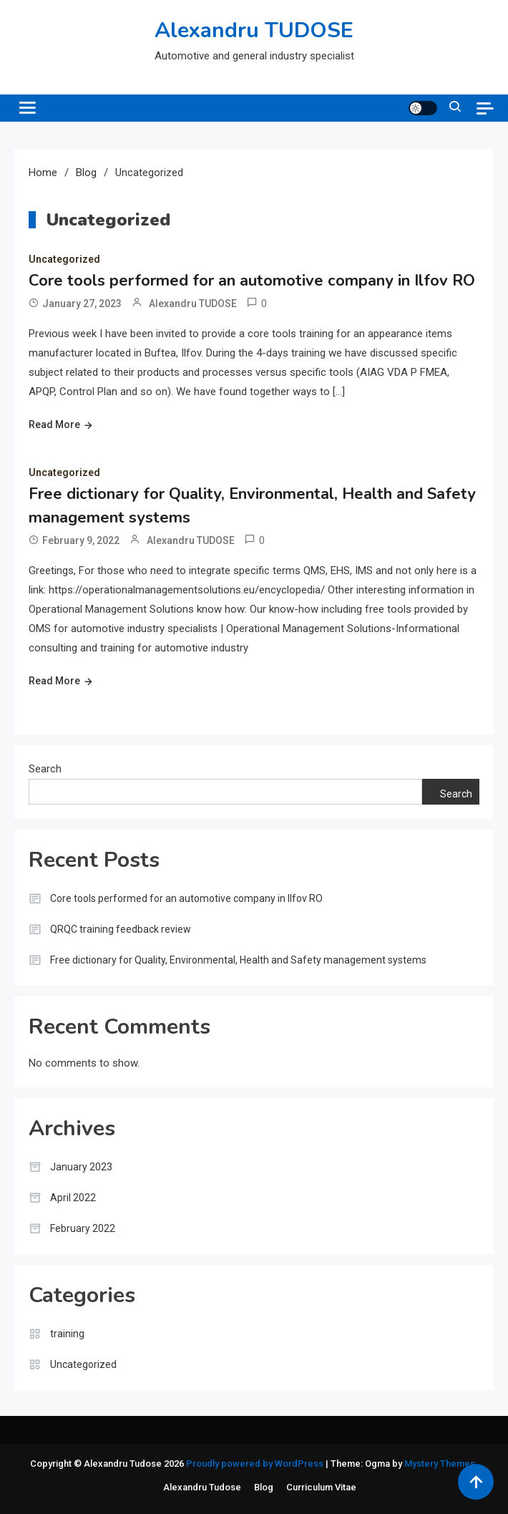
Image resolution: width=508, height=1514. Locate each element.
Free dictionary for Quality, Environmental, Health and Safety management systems (238, 960)
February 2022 (82, 1228)
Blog (263, 1487)
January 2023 (81, 1167)
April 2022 (73, 1197)
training (67, 1333)
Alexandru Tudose (202, 1487)
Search (45, 768)
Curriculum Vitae (321, 1487)
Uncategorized (64, 259)
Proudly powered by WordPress (256, 1463)
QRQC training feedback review (120, 929)
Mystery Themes (439, 1463)
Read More (54, 424)
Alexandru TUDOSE (254, 30)
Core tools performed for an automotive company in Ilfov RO (252, 280)
